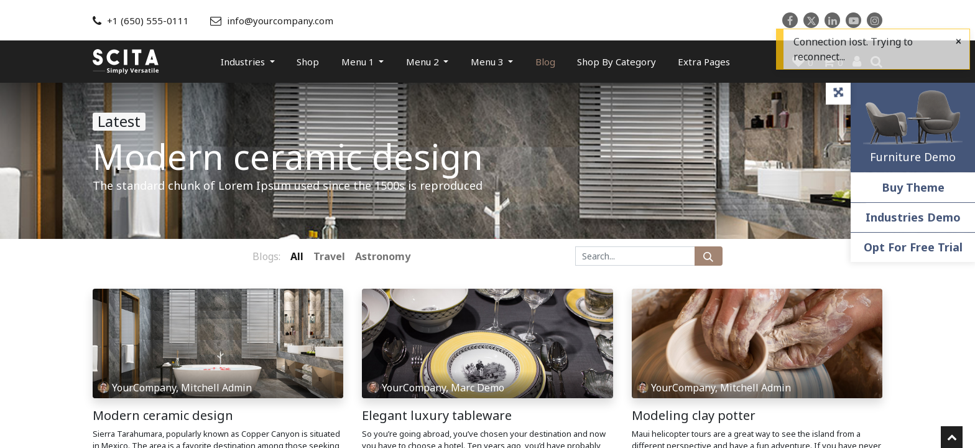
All (296, 256)
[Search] (709, 256)
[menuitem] (308, 61)
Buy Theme (913, 187)
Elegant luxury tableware (437, 415)
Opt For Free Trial (913, 247)
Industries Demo (913, 217)
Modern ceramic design (163, 415)
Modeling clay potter (694, 415)
